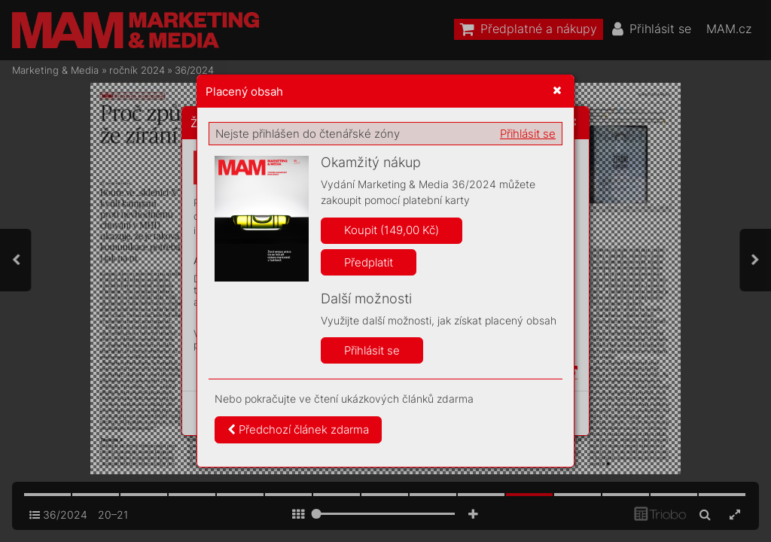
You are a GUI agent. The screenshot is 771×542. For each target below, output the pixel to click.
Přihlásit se (528, 133)
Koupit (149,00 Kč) (391, 230)
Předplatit (368, 262)
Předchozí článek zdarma (298, 429)
